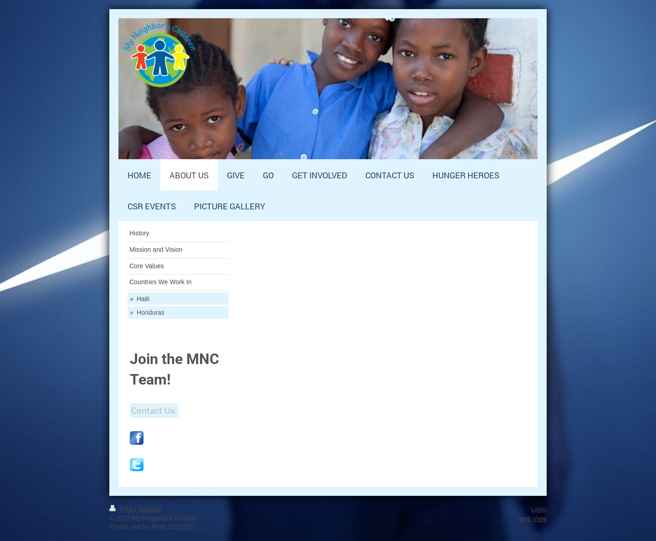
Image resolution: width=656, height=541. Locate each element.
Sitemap (149, 509)
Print (121, 509)
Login (539, 509)
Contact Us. (154, 410)
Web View (533, 518)
